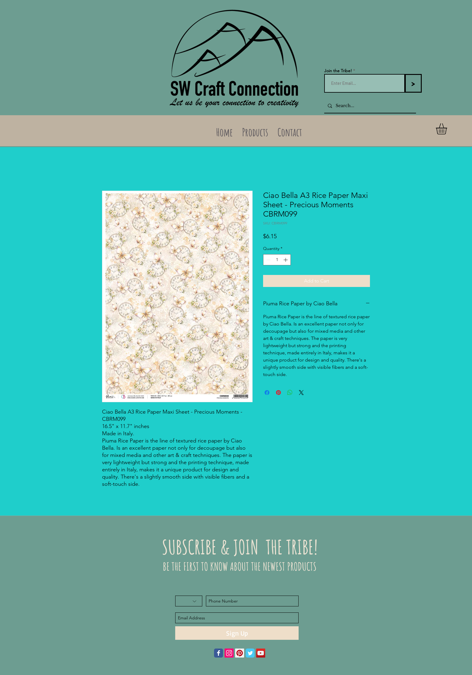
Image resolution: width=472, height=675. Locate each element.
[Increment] (286, 259)
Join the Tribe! (338, 71)
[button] (448, 128)
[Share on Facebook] (267, 392)
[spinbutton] (277, 259)
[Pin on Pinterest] (278, 392)
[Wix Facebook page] (218, 653)
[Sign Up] (237, 633)
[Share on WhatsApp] (289, 392)
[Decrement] (268, 259)
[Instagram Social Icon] (229, 653)
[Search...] (369, 106)
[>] (413, 83)
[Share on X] (301, 392)
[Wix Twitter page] (250, 653)
